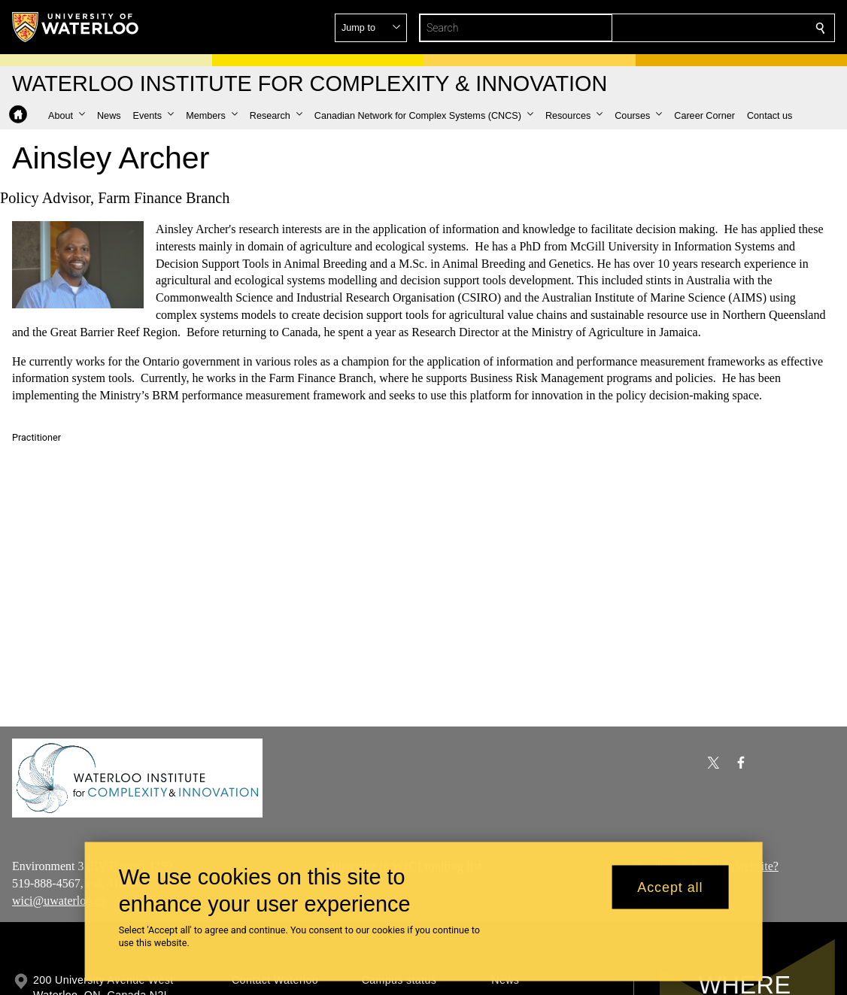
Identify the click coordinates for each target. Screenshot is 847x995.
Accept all (670, 886)
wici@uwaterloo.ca (58, 900)
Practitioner (36, 437)
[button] (711, 27)
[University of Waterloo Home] (76, 27)
